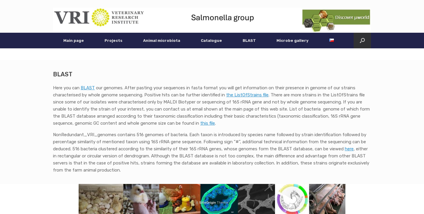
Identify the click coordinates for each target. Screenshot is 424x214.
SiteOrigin (207, 202)
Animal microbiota (161, 40)
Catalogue (211, 40)
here (349, 149)
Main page (73, 40)
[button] (362, 40)
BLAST (249, 40)
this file (207, 123)
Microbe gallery (292, 40)
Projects (113, 40)
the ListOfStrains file (247, 95)
